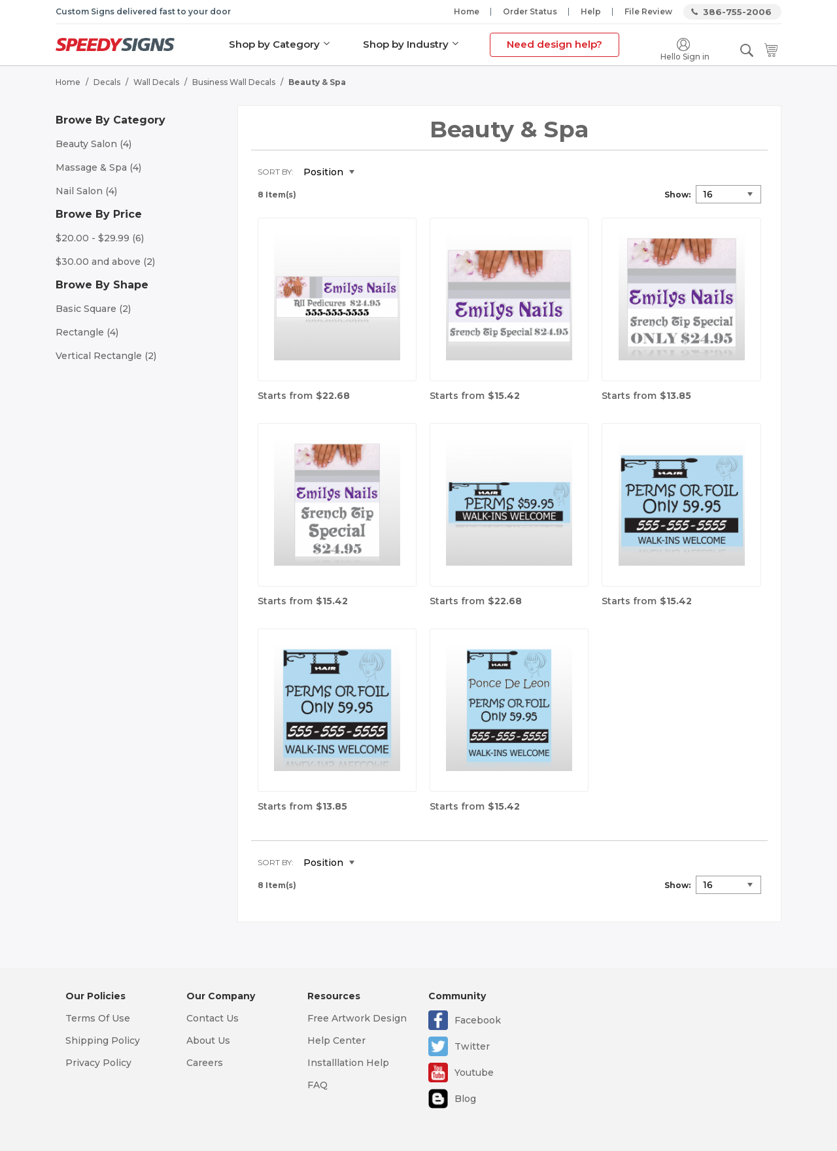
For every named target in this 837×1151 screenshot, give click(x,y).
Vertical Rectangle (106, 356)
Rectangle (87, 332)
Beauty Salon (93, 144)
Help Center (336, 1040)
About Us (208, 1040)
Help (591, 11)
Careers (204, 1063)
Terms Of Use (97, 1018)
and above (105, 261)
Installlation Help (348, 1063)
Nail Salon (86, 191)
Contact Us (212, 1018)
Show (676, 194)
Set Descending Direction (374, 172)
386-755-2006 (737, 12)
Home (466, 11)
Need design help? (554, 44)
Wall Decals (156, 82)
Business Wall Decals (233, 82)
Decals (107, 82)
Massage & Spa (98, 167)
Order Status (530, 11)
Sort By (275, 172)
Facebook (477, 1020)
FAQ (317, 1085)
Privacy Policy (98, 1063)
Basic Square (93, 308)
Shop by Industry (406, 44)
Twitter (472, 1046)
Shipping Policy (102, 1040)
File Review (648, 11)
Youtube (474, 1072)
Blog (465, 1099)
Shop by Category (274, 44)
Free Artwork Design (357, 1018)
